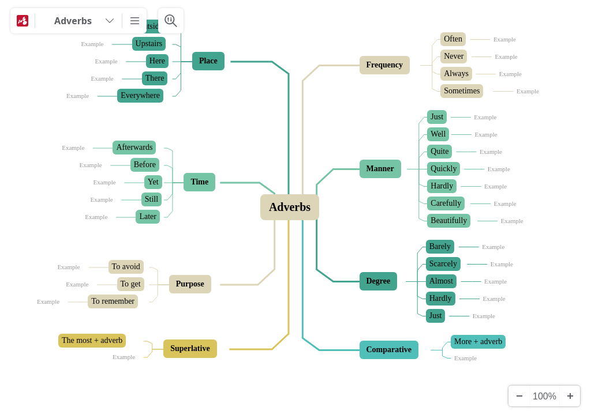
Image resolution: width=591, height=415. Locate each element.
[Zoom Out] (518, 396)
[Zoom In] (569, 396)
